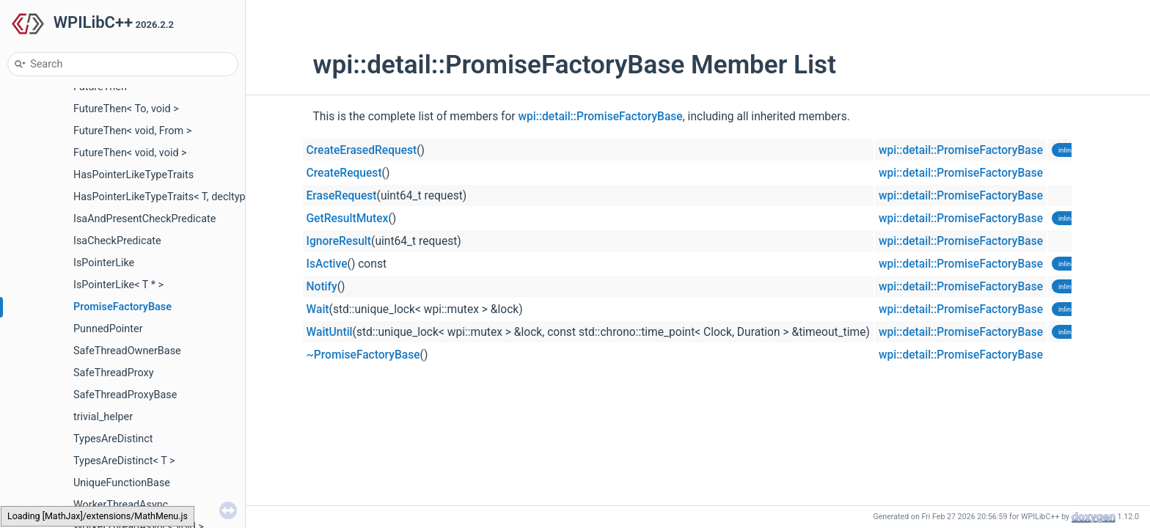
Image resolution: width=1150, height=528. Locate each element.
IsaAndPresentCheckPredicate (144, 219)
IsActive (327, 264)
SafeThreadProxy (113, 373)
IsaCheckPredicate (117, 241)
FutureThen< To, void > (126, 109)
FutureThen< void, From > (132, 131)
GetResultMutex (348, 218)
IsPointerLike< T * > (118, 285)
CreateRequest (344, 173)
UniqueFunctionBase (121, 483)
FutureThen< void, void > (130, 153)
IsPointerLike (103, 263)
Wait (318, 309)
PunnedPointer (108, 329)
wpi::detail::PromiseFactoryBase (601, 116)
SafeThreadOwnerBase (127, 351)
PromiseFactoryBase (122, 307)
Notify (322, 286)
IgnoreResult (339, 241)
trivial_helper (103, 417)
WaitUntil (330, 332)
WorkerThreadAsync (120, 505)
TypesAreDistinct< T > (124, 461)
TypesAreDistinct (113, 439)
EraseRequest (342, 195)
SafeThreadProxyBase (125, 395)
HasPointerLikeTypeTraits (133, 175)
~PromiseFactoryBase (363, 355)
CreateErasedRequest (362, 150)
